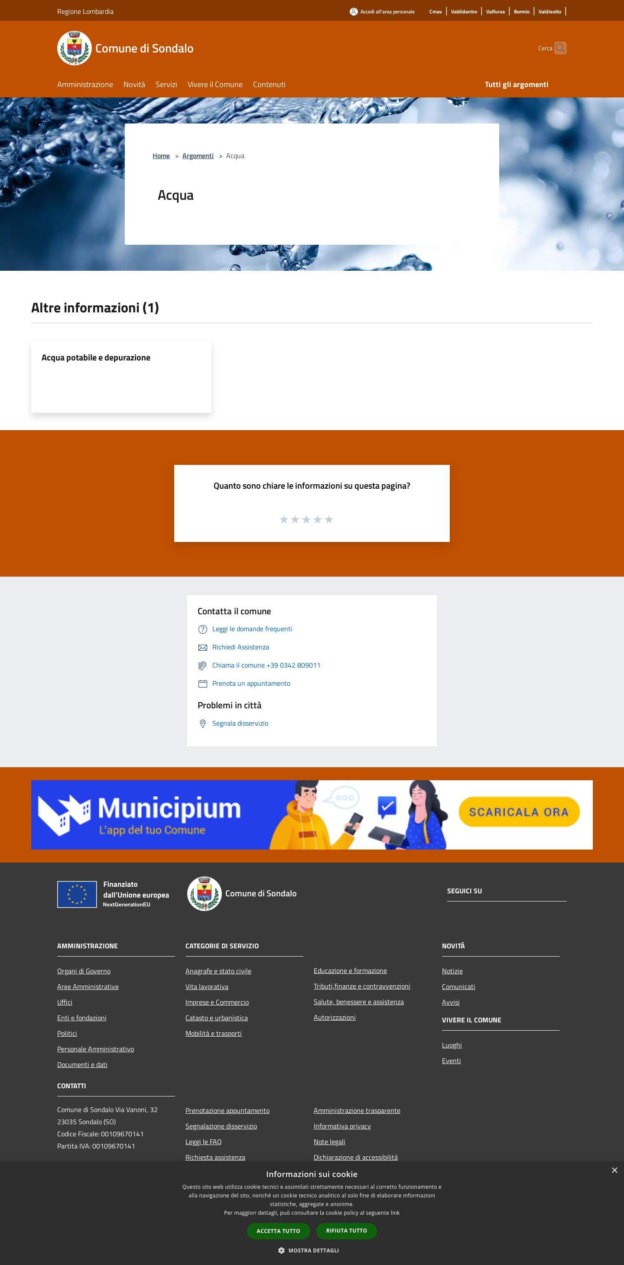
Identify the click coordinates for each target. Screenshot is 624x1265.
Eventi (451, 1060)
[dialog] (312, 1213)
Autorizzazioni (335, 1017)
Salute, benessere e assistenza (359, 1001)
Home (161, 155)
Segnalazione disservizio (221, 1126)
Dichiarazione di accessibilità (356, 1157)
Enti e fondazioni (82, 1017)
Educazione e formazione (350, 970)
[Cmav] (435, 12)
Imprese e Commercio (217, 1002)
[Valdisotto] (550, 12)
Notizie (452, 971)
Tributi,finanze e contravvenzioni (362, 986)
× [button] (614, 1171)
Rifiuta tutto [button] (346, 1230)
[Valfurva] (495, 12)
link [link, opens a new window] (395, 1212)
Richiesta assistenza (215, 1157)
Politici (67, 1033)
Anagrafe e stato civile (218, 971)
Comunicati (458, 986)
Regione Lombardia (85, 11)
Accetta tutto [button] (278, 1231)
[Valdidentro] (464, 12)
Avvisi (451, 1002)
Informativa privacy (342, 1126)
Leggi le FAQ (203, 1141)
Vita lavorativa (206, 986)
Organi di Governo (83, 971)
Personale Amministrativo (95, 1049)
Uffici (64, 1002)
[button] (312, 1250)
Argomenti (198, 155)
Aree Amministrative (88, 986)
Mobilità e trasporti (213, 1033)
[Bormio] (522, 12)
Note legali (329, 1141)
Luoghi (452, 1045)
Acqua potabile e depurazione (96, 357)
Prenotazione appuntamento (227, 1110)
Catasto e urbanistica (216, 1017)
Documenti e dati (82, 1064)
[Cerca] (556, 48)
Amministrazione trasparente (357, 1110)
